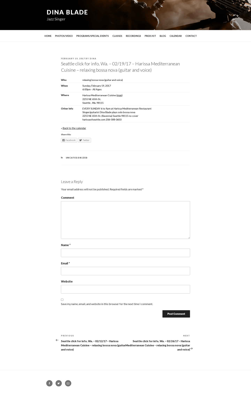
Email (65, 263)
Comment (67, 197)
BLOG (163, 36)
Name (66, 245)
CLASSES (117, 36)
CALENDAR (176, 36)
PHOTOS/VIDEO (64, 36)
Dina (93, 58)
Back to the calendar (74, 128)
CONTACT (191, 36)
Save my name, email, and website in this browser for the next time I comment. (107, 304)
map (119, 95)
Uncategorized (77, 158)
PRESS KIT (150, 36)
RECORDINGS (133, 36)
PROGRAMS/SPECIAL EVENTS (92, 36)
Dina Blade (67, 12)
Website (67, 281)
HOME (47, 36)
